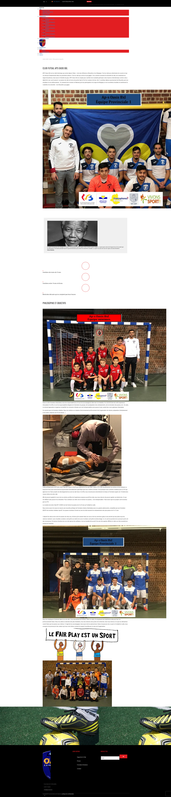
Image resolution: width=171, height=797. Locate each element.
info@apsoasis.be (48, 789)
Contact (79, 768)
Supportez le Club (81, 757)
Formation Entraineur (82, 765)
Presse (79, 761)
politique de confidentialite (68, 794)
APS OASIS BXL (56, 1)
